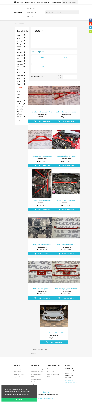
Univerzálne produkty (21, 108)
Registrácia (50, 371)
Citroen (19, 41)
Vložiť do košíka (42, 121)
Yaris (18, 97)
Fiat (18, 49)
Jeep (18, 120)
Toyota (19, 87)
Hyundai (20, 55)
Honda (19, 52)
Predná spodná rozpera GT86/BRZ (42, 156)
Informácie (31, 12)
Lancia (19, 61)
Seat (18, 78)
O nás (32, 384)
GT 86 (18, 91)
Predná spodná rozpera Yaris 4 (42, 244)
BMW (18, 38)
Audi (18, 35)
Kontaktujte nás (20, 2)
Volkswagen (21, 104)
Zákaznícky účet (53, 365)
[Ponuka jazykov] (30, 2)
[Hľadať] (62, 12)
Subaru (19, 81)
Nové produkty (18, 371)
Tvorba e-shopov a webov (46, 398)
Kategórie (31, 8)
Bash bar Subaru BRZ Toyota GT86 (54, 333)
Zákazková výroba (20, 113)
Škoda (19, 84)
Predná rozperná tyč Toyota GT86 (66, 156)
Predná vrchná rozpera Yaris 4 (66, 200)
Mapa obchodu (18, 377)
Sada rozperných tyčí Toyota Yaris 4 (66, 289)
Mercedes (20, 64)
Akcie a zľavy (17, 369)
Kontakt (30, 16)
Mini (18, 70)
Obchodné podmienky (37, 369)
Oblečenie (20, 117)
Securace (46, 392)
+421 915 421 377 (69, 380)
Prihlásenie (50, 369)
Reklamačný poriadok (37, 371)
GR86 (18, 94)
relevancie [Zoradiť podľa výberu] (70, 77)
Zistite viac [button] (25, 394)
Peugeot (20, 76)
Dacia (19, 47)
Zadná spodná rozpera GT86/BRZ (42, 112)
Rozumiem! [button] (19, 399)
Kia (18, 58)
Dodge (19, 44)
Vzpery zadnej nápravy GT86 (42, 200)
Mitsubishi (20, 67)
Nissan (19, 73)
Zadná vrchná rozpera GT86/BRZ (66, 112)
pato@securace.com (71, 383)
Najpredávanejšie (19, 374)
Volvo (19, 101)
